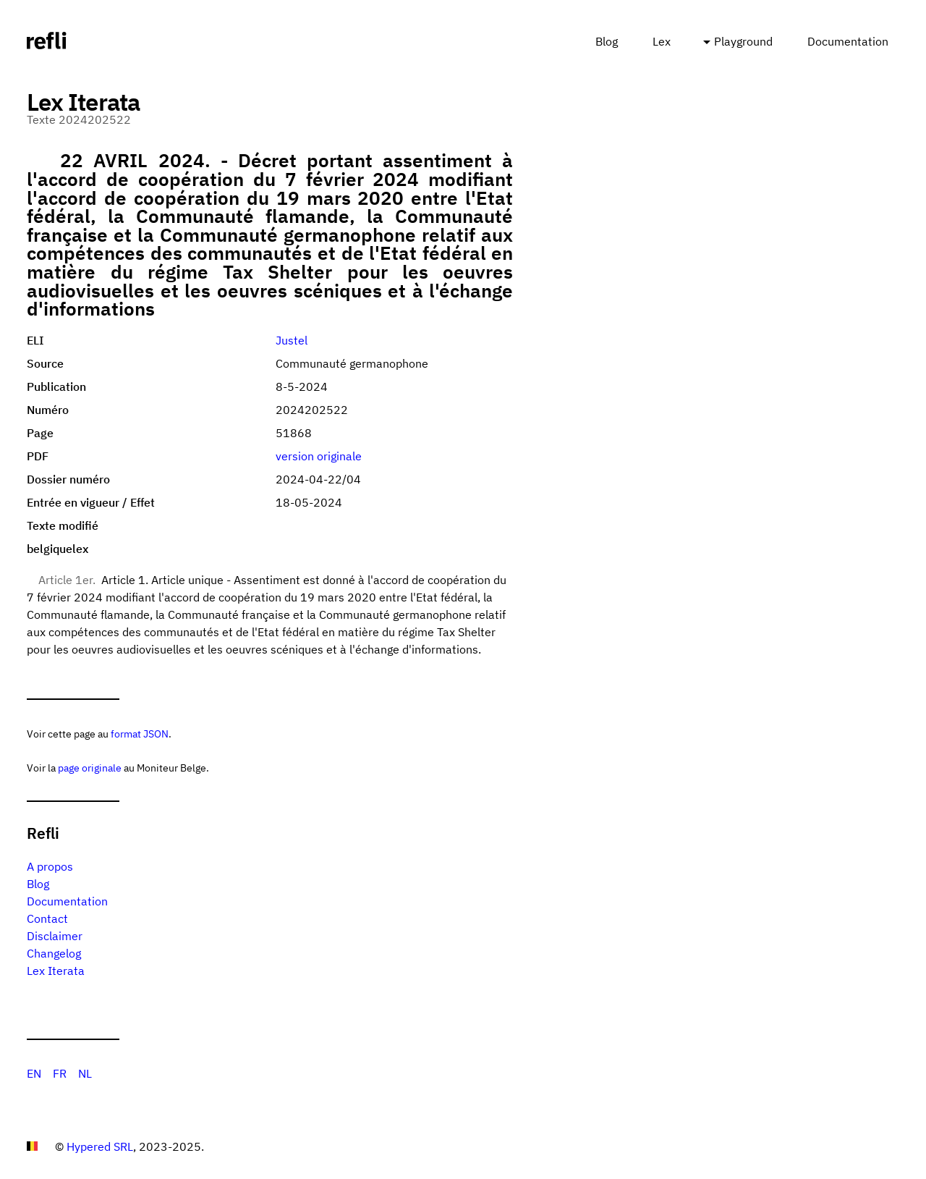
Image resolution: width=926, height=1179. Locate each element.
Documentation (847, 41)
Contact (47, 918)
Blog (606, 41)
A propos (50, 866)
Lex (662, 41)
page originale (90, 767)
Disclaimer (54, 936)
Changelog (54, 953)
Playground (743, 41)
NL (85, 1073)
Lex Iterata (56, 970)
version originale (319, 456)
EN (34, 1073)
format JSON (140, 733)
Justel (291, 340)
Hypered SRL (100, 1146)
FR (60, 1073)
